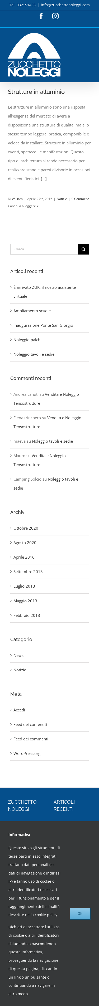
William (17, 199)
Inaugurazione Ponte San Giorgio (43, 325)
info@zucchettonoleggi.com (65, 4)
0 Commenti (80, 199)
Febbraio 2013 (26, 615)
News (18, 655)
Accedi (19, 709)
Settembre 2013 (28, 571)
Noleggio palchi (27, 339)
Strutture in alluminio (36, 91)
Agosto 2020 (24, 542)
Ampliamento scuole (32, 310)
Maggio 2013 (25, 600)
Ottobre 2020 (25, 528)
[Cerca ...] (44, 249)
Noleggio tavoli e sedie (33, 354)
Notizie (62, 199)
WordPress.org (26, 753)
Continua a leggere (22, 206)
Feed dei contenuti (30, 724)
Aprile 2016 (24, 557)
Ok (80, 913)
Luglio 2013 (24, 586)
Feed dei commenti (30, 738)
